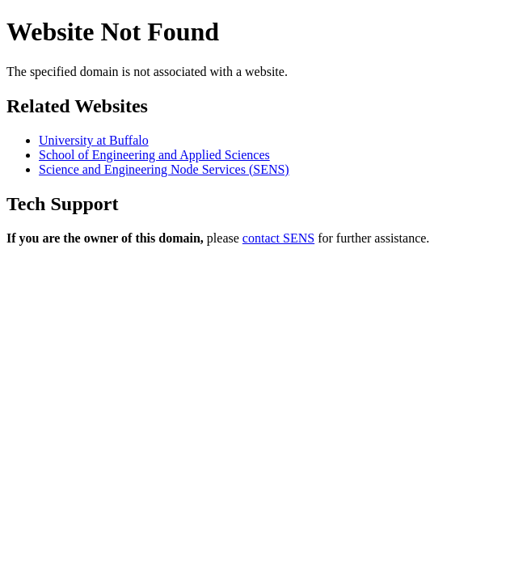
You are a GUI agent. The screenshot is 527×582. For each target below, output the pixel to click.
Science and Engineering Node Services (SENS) (164, 169)
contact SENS (278, 238)
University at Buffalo (94, 140)
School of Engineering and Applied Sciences (154, 155)
